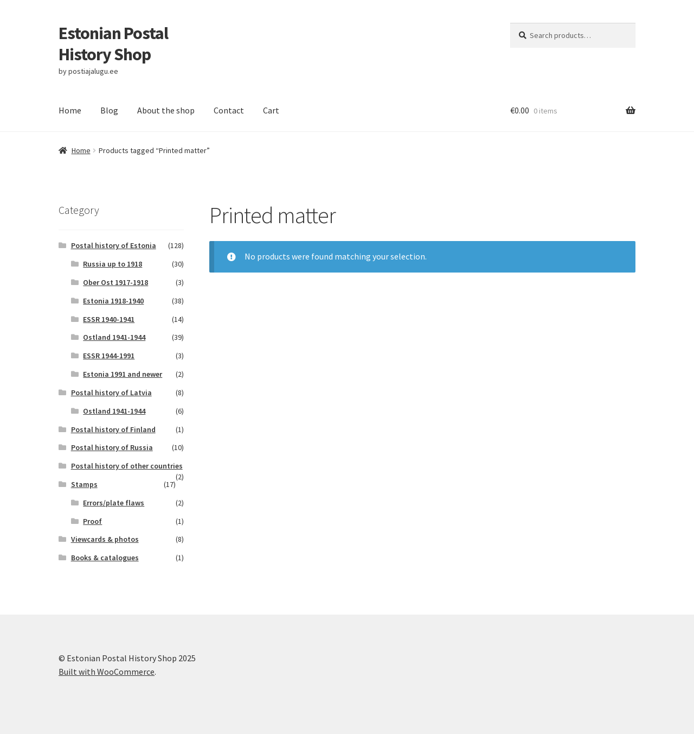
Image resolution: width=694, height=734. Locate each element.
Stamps (84, 484)
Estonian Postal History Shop (113, 43)
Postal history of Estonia (113, 245)
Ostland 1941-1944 (114, 337)
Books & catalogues (105, 557)
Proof (92, 521)
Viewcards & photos (105, 539)
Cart (271, 110)
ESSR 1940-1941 (108, 319)
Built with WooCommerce (107, 671)
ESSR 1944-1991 (108, 355)
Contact (229, 110)
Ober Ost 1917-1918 (115, 282)
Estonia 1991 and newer (122, 374)
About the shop (166, 110)
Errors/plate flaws (113, 503)
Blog (109, 110)
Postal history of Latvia (111, 392)
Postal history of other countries (127, 466)
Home (70, 110)
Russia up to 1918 (112, 264)
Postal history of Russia (112, 447)
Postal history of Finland (113, 429)
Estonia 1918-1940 (113, 301)
